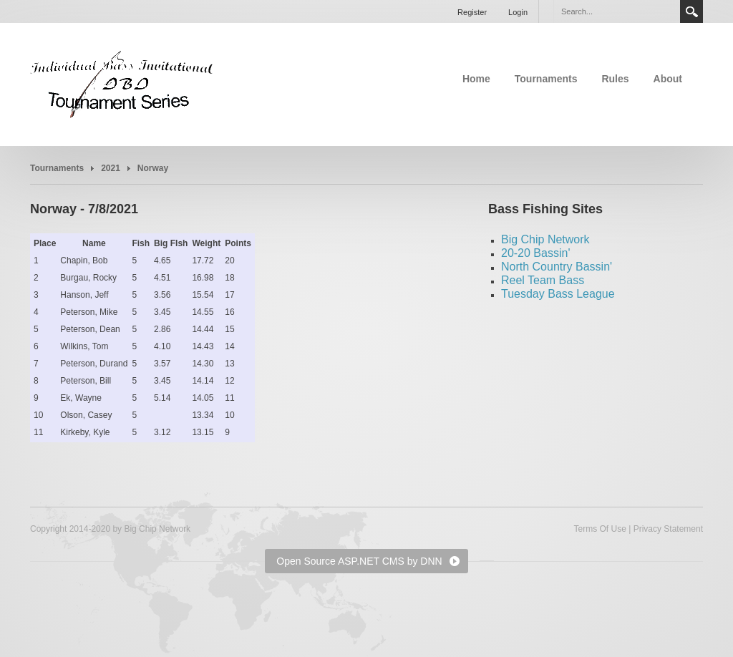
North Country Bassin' (556, 267)
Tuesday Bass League (558, 294)
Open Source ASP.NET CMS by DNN (359, 561)
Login (518, 12)
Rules (614, 78)
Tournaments (546, 78)
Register (472, 12)
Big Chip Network (545, 239)
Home (476, 78)
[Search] (616, 11)
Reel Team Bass (542, 280)
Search (691, 11)
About (668, 78)
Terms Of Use (599, 529)
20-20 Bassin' (535, 253)
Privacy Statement (668, 529)
